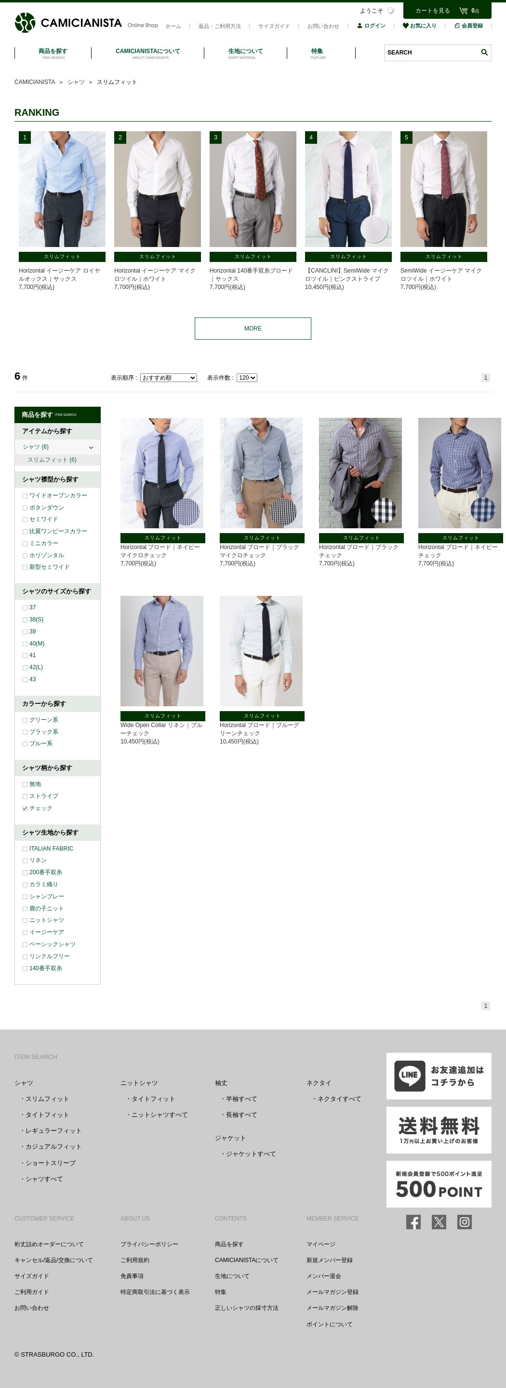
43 (32, 679)
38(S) (36, 619)
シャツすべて (44, 1178)
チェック (41, 808)
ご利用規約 (134, 1260)
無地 (35, 784)
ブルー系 (41, 743)
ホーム (173, 26)
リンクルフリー (49, 956)
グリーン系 (43, 719)
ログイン (371, 25)
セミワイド (43, 519)
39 (32, 631)
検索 (484, 52)
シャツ (36, 446)
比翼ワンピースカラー (58, 531)
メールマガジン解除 (332, 1308)
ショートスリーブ (51, 1163)
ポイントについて (329, 1324)
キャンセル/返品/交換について (53, 1260)
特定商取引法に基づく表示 (155, 1292)
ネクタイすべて (339, 1098)
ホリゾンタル (46, 555)
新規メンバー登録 (329, 1260)
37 (32, 607)
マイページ (320, 1244)
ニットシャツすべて (160, 1114)
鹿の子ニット (46, 908)
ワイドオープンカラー (58, 495)
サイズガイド (274, 26)
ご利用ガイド (31, 1292)
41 (32, 655)
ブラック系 (43, 731)
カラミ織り (43, 884)
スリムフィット (52, 459)
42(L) (36, 667)
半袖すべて (241, 1098)
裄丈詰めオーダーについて (49, 1244)
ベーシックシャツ (52, 944)
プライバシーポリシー (149, 1244)
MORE (253, 328)
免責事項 (132, 1276)
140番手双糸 (45, 968)
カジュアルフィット (54, 1146)
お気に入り (420, 25)
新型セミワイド (49, 566)
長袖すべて (241, 1114)
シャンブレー (46, 896)
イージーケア (46, 932)
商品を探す (229, 1244)
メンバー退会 (323, 1276)
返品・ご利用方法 (220, 26)
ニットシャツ (46, 920)
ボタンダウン (46, 507)
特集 (220, 1292)
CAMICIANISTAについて (247, 1260)
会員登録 (468, 25)
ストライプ (43, 796)
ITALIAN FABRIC (51, 848)
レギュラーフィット (54, 1130)
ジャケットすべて (251, 1153)
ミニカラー (43, 543)
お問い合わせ (323, 26)
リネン (38, 860)
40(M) (36, 643)
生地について (232, 1276)
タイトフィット (47, 1114)
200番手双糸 (45, 872)
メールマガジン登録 (332, 1292)
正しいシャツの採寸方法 (247, 1308)
